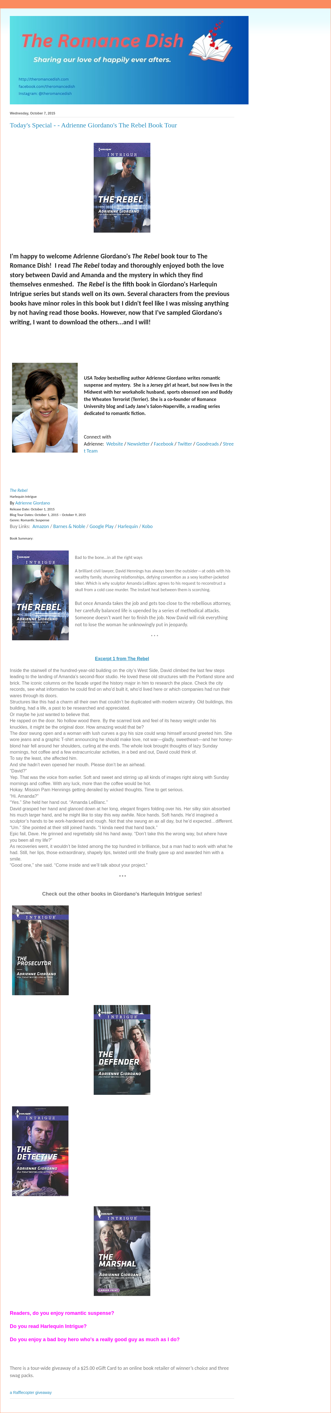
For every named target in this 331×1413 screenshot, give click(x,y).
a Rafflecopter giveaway (31, 1392)
